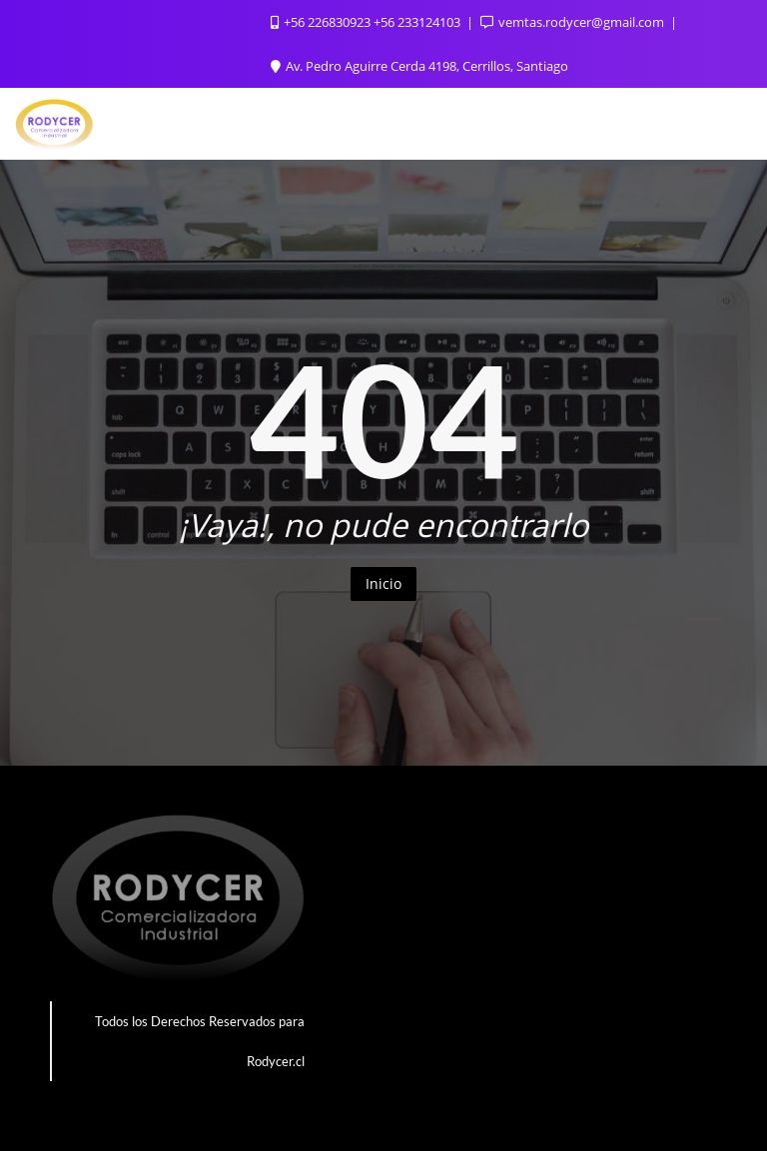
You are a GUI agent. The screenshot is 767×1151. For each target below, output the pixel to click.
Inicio (383, 583)
